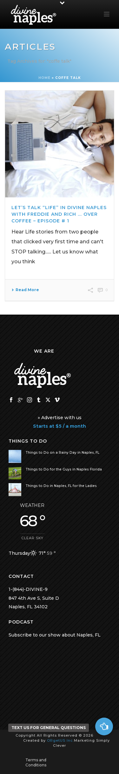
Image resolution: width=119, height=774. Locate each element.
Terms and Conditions (35, 762)
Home (44, 78)
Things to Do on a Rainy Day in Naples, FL (62, 453)
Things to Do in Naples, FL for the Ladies (61, 486)
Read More (25, 290)
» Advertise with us (60, 417)
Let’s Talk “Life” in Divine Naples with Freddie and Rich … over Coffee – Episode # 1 (59, 214)
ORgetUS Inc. (60, 740)
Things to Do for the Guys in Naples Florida (64, 469)
